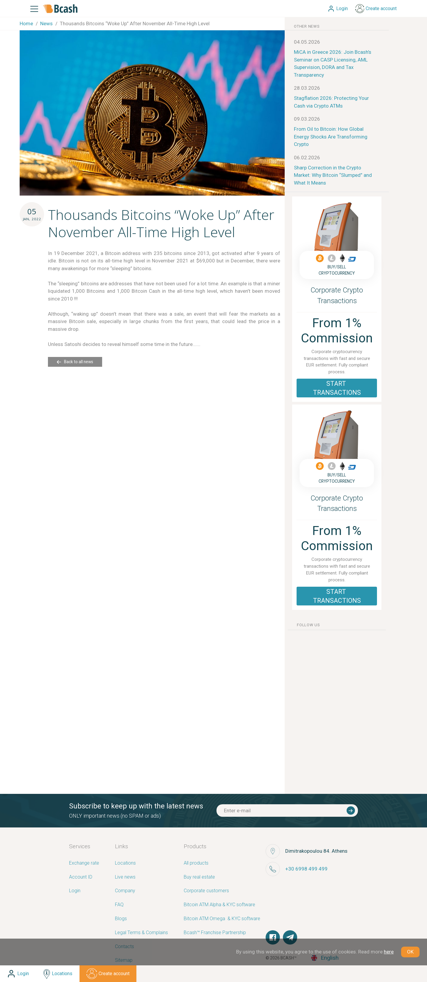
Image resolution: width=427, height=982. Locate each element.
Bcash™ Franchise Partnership (215, 933)
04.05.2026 (307, 42)
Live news (125, 877)
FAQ (119, 905)
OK (410, 952)
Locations (125, 863)
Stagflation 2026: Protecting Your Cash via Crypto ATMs (331, 102)
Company (125, 891)
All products (196, 863)
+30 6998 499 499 (306, 869)
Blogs (121, 919)
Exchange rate (84, 863)
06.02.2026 (307, 157)
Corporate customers (206, 891)
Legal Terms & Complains (141, 933)
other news (307, 26)
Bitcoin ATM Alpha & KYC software (219, 905)
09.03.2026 (307, 119)
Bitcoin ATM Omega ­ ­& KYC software (222, 919)
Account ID (80, 877)
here (389, 952)
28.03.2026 (307, 88)
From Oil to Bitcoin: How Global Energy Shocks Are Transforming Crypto (330, 136)
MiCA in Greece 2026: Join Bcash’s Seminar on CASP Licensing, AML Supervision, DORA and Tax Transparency (332, 63)
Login (74, 891)
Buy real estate (199, 877)
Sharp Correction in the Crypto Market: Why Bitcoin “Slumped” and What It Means (333, 175)
